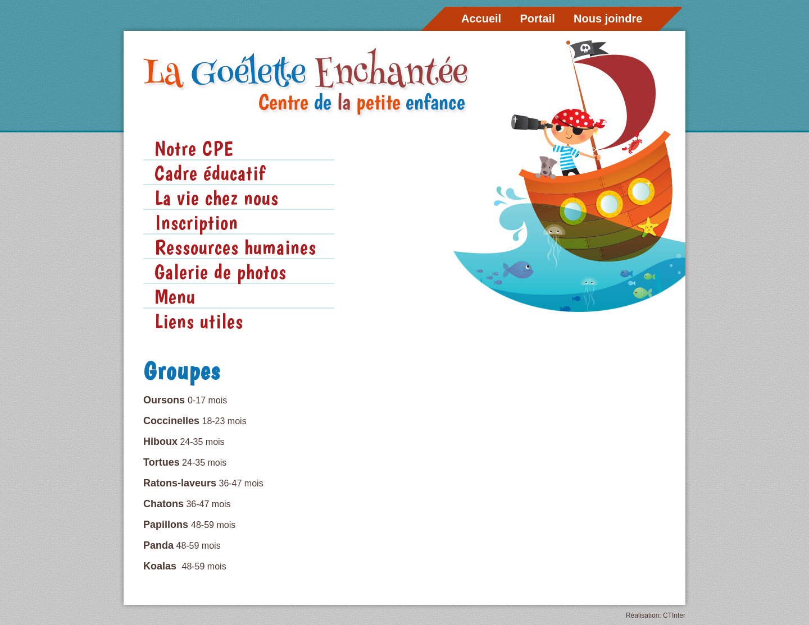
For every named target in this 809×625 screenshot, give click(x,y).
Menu (175, 296)
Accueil (481, 18)
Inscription (196, 222)
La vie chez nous (216, 197)
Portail (537, 18)
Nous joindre (608, 18)
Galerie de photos (220, 271)
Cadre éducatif (209, 172)
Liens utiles (198, 321)
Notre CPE (193, 148)
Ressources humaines (235, 247)
